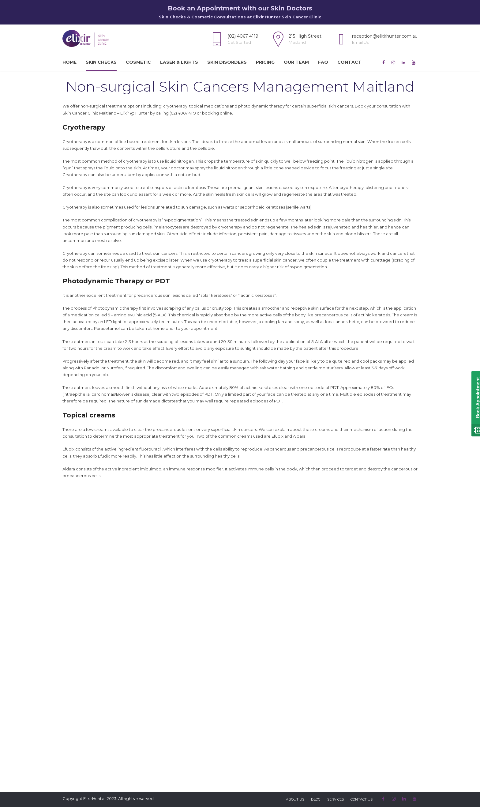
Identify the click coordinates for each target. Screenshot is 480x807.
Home (69, 62)
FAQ (323, 62)
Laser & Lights (179, 62)
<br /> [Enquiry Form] (240, 617)
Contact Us (362, 799)
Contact (349, 62)
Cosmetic (138, 62)
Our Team (296, 62)
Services (335, 799)
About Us (295, 799)
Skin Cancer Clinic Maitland (89, 113)
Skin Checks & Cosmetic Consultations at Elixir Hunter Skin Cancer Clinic (240, 16)
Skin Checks (101, 62)
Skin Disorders (227, 62)
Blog (316, 799)
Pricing (265, 62)
